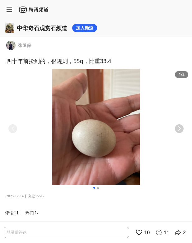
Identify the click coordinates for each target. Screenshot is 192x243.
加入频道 (84, 28)
